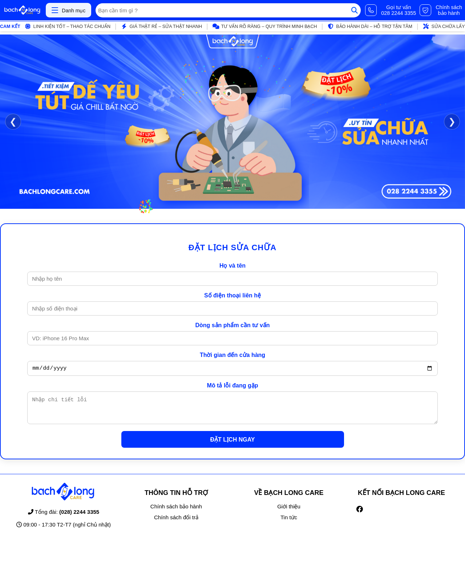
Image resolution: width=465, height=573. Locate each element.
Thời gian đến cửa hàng (232, 355)
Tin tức (288, 523)
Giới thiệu (288, 512)
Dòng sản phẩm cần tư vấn (232, 325)
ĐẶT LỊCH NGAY (232, 445)
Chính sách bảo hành (176, 512)
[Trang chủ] (22, 10)
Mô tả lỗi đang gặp (232, 386)
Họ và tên (232, 266)
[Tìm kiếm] (354, 10)
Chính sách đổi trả (176, 523)
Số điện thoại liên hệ (232, 295)
